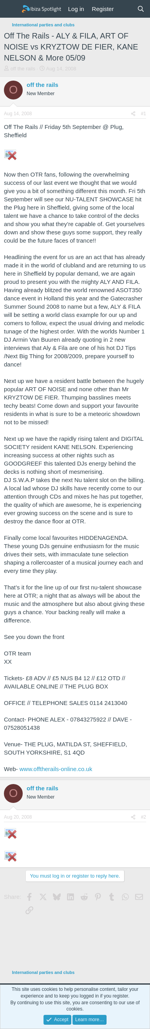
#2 (143, 817)
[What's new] (125, 9)
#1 (143, 113)
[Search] (140, 9)
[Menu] (11, 9)
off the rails (23, 69)
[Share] (133, 113)
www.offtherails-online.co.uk (56, 769)
